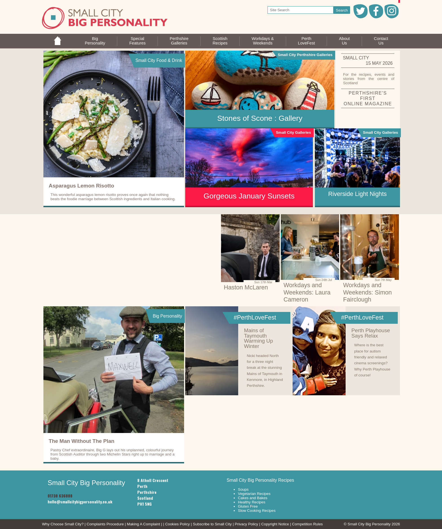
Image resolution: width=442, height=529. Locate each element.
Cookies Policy (177, 524)
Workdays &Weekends (263, 40)
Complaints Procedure (105, 524)
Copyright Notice (275, 524)
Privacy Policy (246, 524)
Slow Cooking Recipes (256, 510)
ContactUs (381, 40)
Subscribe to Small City (212, 524)
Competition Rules (307, 524)
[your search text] (301, 10)
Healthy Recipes (251, 502)
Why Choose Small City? (62, 524)
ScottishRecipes (220, 40)
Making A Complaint (143, 524)
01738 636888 (60, 496)
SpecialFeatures (137, 40)
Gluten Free (248, 506)
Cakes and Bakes (252, 498)
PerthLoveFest (306, 40)
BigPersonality (95, 40)
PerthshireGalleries (179, 40)
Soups (243, 489)
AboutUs (344, 40)
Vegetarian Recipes (254, 494)
